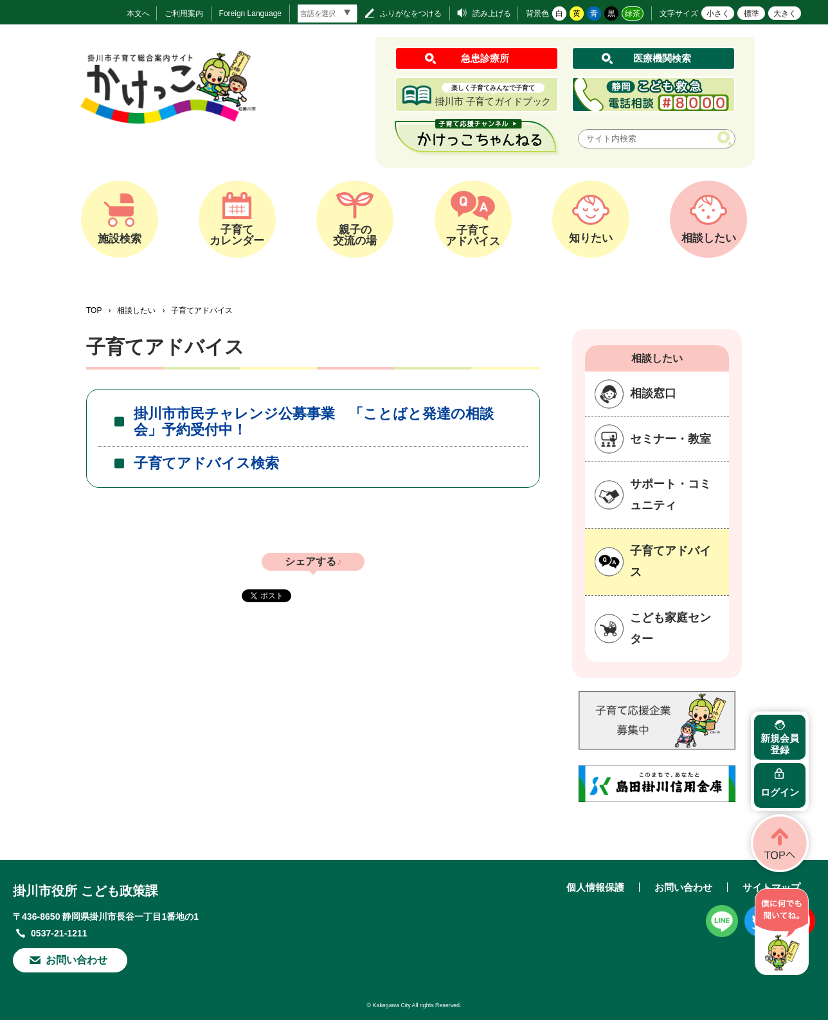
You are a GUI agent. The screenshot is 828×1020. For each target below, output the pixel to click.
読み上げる (492, 13)
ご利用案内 (184, 13)
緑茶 (632, 13)
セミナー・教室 (670, 439)
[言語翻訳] (327, 13)
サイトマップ (771, 887)
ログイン (779, 792)
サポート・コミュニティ (670, 495)
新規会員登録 (779, 744)
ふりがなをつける (411, 13)
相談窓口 (653, 393)
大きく (785, 13)
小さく (718, 13)
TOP (94, 310)
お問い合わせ (76, 959)
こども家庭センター (670, 628)
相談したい (136, 310)
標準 (751, 13)
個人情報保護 (595, 887)
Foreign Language (250, 13)
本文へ (138, 13)
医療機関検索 (662, 58)
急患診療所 (485, 58)
